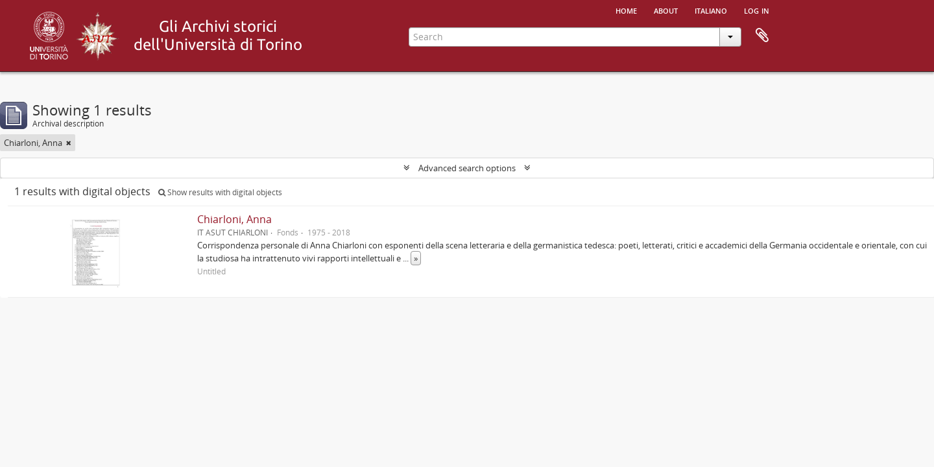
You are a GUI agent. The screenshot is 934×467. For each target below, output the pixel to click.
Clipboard (762, 35)
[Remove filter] (68, 142)
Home (626, 10)
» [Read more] (416, 258)
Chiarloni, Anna (234, 219)
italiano (711, 10)
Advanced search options (467, 168)
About (666, 10)
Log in (756, 10)
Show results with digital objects (220, 192)
